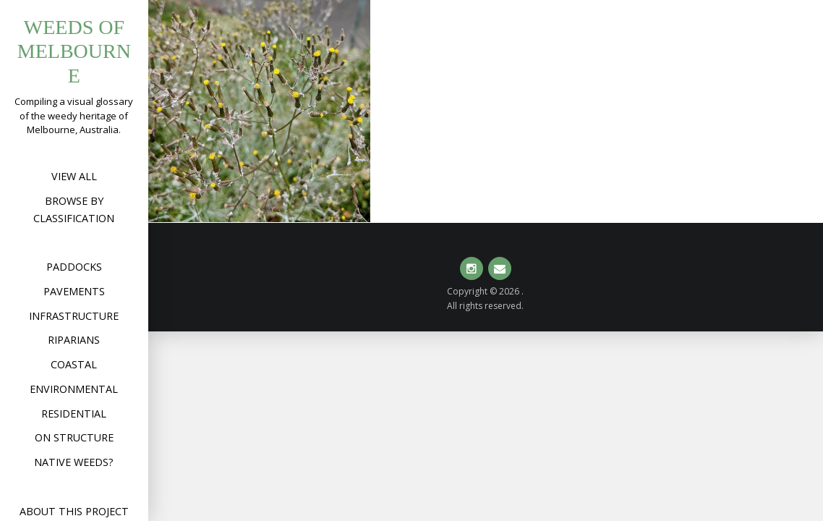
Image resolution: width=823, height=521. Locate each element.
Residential (73, 413)
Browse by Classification (73, 209)
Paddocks (74, 267)
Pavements (74, 291)
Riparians (74, 340)
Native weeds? (74, 462)
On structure (74, 437)
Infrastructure (74, 316)
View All (74, 176)
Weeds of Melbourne (74, 51)
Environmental (74, 389)
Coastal (74, 364)
